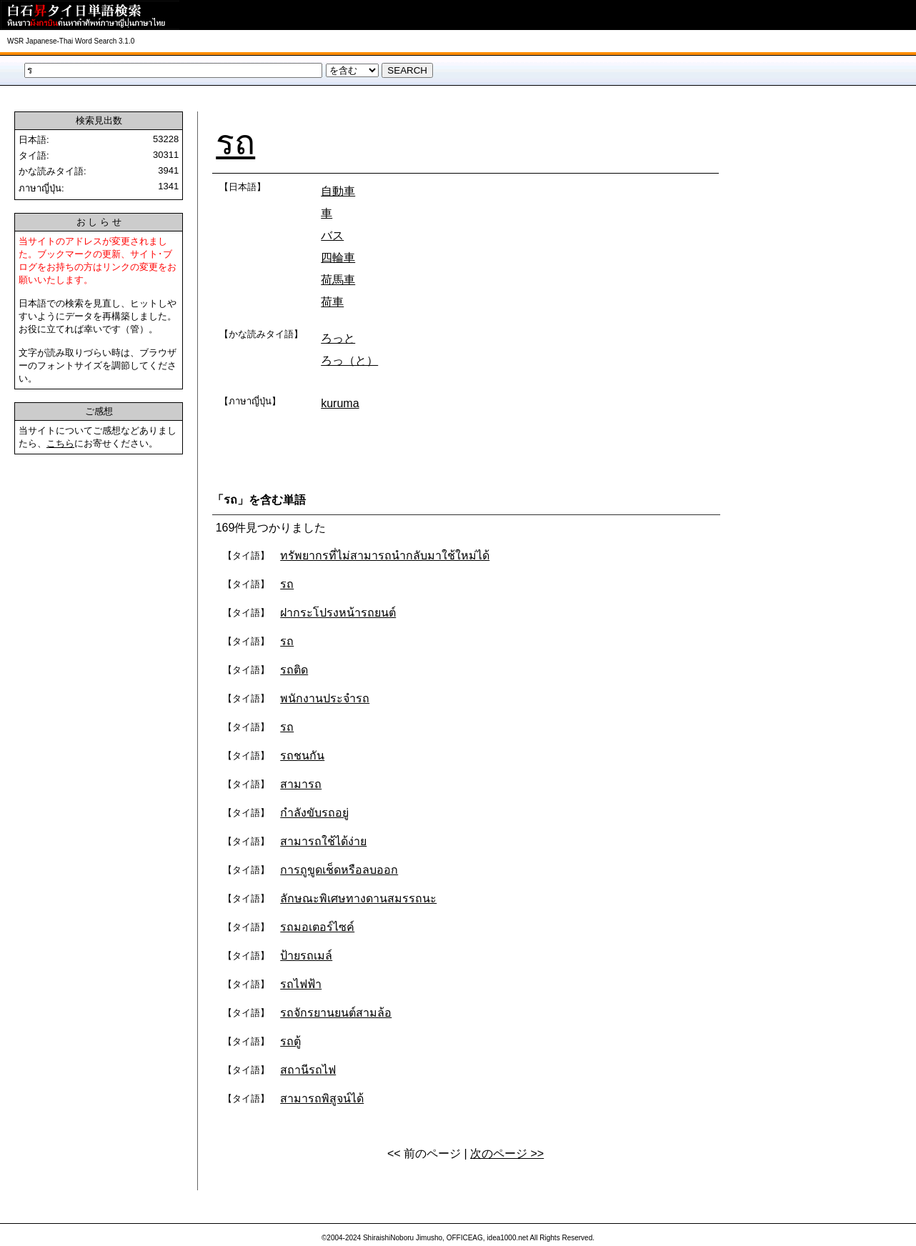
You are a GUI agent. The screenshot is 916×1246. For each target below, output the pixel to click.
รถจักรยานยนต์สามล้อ (336, 1013)
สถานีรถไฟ (308, 1070)
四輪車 (338, 257)
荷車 (332, 302)
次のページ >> (507, 1153)
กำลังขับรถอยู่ (314, 813)
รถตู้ (290, 1041)
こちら (60, 443)
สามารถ (301, 784)
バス (332, 235)
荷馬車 (338, 280)
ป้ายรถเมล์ (306, 956)
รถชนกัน (302, 755)
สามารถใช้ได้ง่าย (323, 841)
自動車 (338, 191)
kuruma (340, 403)
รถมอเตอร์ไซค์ (317, 927)
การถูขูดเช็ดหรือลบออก (339, 870)
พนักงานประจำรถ (324, 698)
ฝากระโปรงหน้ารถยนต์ (338, 613)
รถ (235, 142)
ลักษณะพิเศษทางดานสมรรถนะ (358, 898)
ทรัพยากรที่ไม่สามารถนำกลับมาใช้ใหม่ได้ (384, 555)
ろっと (338, 338)
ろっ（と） (349, 360)
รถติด (294, 670)
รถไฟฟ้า (301, 984)
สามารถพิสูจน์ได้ (322, 1098)
